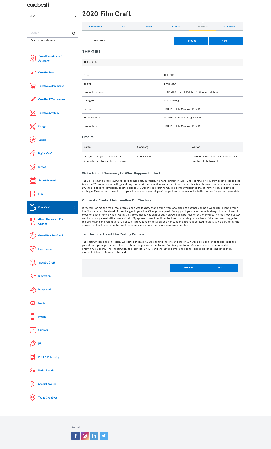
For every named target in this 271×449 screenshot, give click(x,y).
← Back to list (99, 40)
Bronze (176, 26)
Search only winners (41, 40)
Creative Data (46, 72)
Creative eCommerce (51, 86)
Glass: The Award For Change (50, 222)
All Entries (229, 26)
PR (39, 343)
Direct (42, 167)
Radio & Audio (46, 370)
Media (41, 303)
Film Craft (44, 207)
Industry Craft (46, 262)
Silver (149, 26)
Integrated (44, 289)
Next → (226, 40)
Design (42, 126)
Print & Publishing (48, 357)
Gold (122, 26)
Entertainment (47, 180)
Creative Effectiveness (51, 99)
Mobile (42, 316)
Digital (42, 140)
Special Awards (47, 384)
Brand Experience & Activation (50, 58)
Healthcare (45, 249)
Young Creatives (47, 397)
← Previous (191, 40)
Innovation (44, 276)
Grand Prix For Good (50, 235)
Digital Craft (45, 153)
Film (40, 194)
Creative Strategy (48, 113)
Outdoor (43, 330)
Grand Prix (95, 26)
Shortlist (203, 26)
